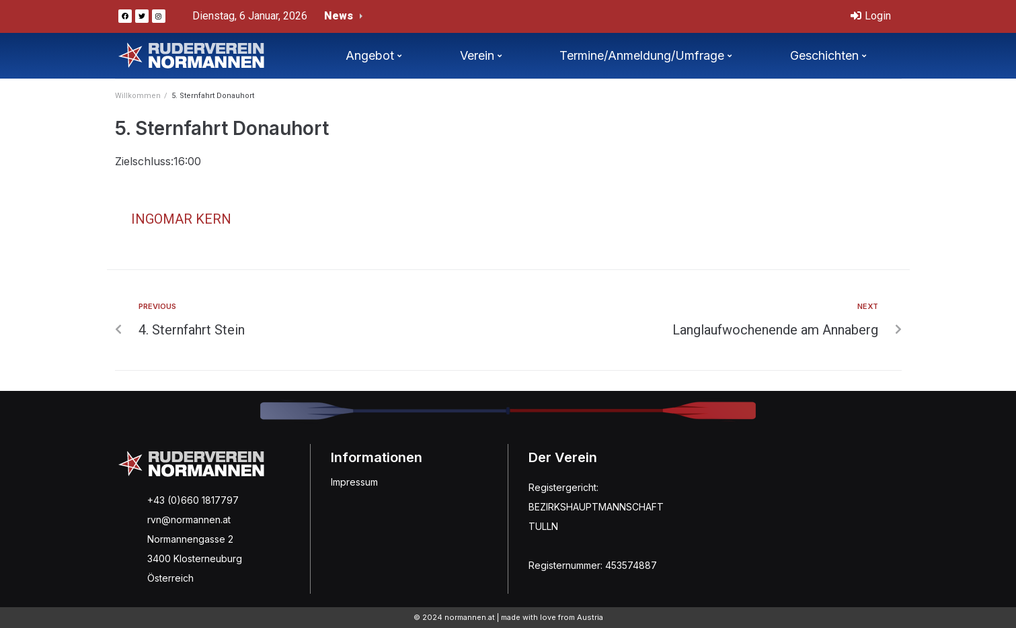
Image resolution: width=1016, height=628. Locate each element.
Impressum (354, 482)
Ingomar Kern (181, 219)
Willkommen (138, 95)
